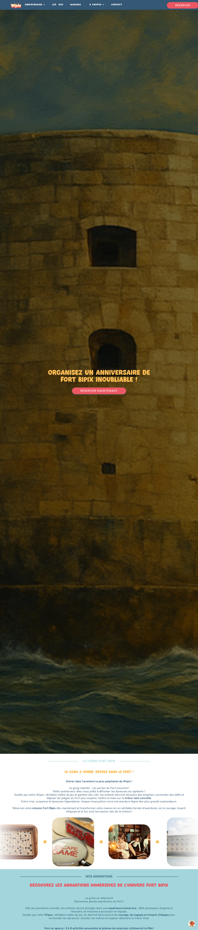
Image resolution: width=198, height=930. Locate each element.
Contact (116, 4)
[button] (34, 4)
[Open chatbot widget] (191, 923)
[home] (16, 5)
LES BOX (57, 4)
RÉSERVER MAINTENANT (99, 391)
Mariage (75, 4)
